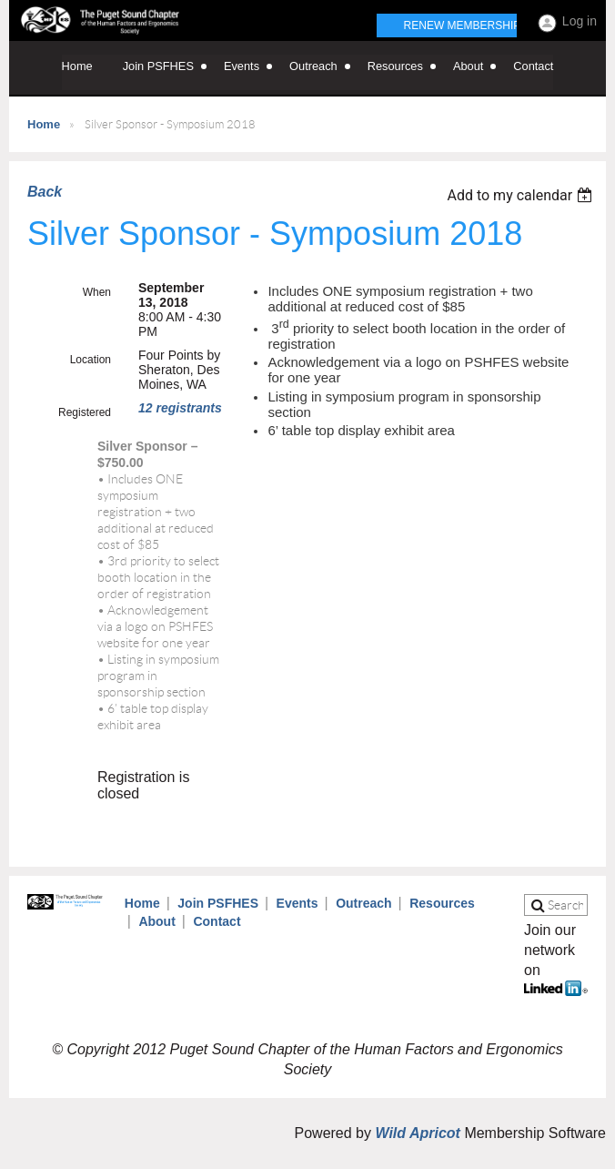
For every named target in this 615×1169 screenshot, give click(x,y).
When (97, 292)
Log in (579, 21)
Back (44, 191)
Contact (216, 921)
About (156, 921)
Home (43, 124)
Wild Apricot (417, 1133)
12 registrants (180, 408)
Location (90, 359)
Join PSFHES (217, 903)
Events (297, 903)
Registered (84, 412)
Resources (442, 903)
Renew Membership (462, 25)
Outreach (363, 903)
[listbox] (522, 195)
